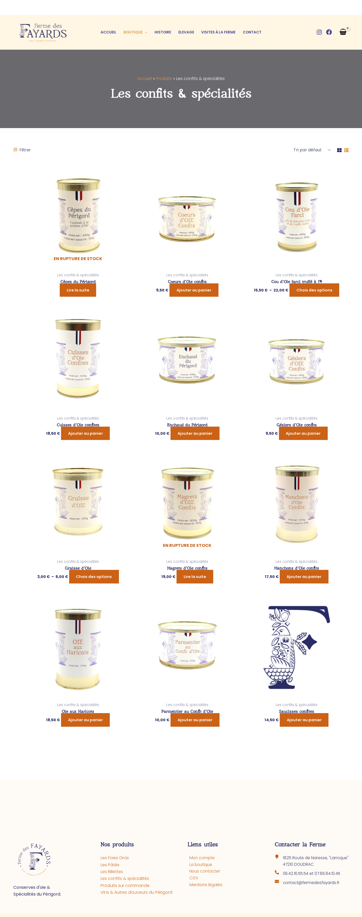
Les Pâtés (110, 865)
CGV (192, 878)
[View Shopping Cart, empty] (343, 32)
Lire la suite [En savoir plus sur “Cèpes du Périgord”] (78, 290)
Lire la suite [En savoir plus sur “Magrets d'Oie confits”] (195, 577)
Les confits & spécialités (125, 878)
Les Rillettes (112, 872)
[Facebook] (329, 32)
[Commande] (311, 150)
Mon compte (201, 858)
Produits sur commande (125, 885)
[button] (144, 32)
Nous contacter (204, 872)
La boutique (200, 865)
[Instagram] (319, 32)
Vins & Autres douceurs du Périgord (136, 892)
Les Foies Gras (115, 858)
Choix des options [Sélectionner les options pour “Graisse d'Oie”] (94, 577)
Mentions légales (205, 885)
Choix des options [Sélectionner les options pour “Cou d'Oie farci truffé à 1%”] (314, 290)
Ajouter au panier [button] (194, 290)
